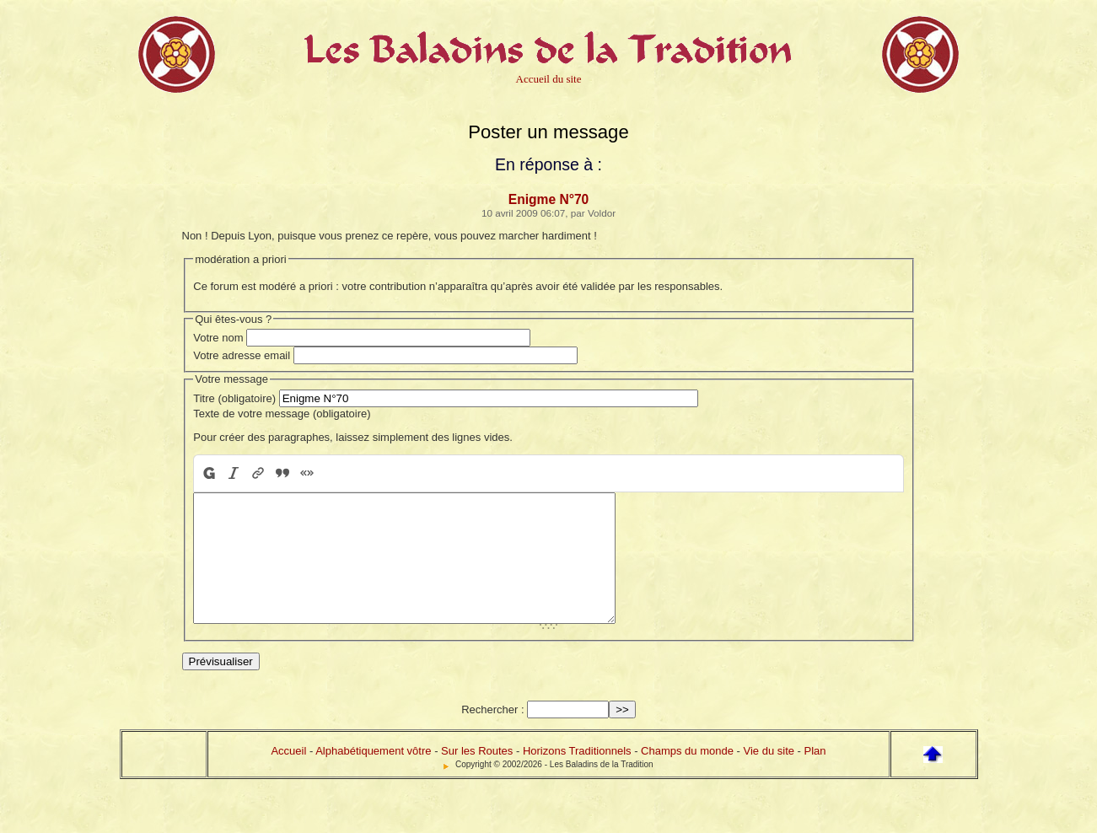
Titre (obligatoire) (234, 398)
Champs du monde (687, 776)
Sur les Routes (477, 776)
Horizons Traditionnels (577, 776)
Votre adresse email (241, 355)
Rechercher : (492, 734)
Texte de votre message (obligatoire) (281, 413)
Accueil (288, 776)
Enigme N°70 (548, 199)
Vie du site (769, 776)
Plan (815, 776)
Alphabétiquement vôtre (373, 776)
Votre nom (218, 337)
